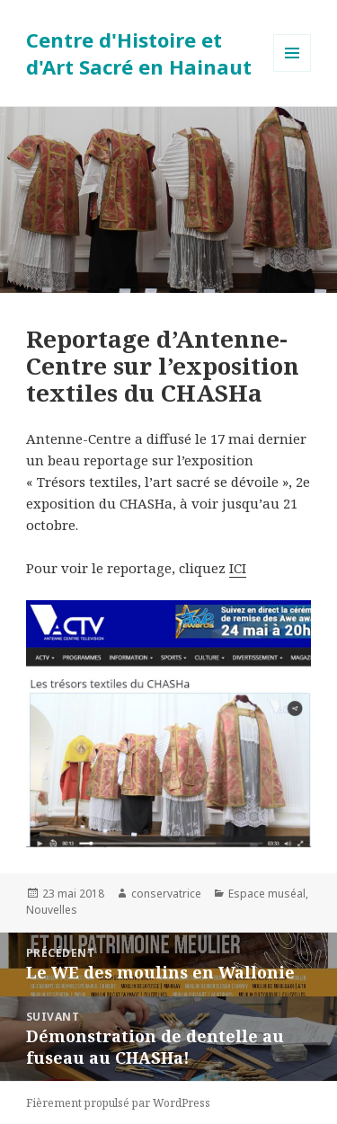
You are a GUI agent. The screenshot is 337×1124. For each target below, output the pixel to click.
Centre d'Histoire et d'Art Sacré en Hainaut (139, 53)
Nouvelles (51, 909)
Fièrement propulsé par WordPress (118, 1103)
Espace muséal (267, 893)
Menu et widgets (292, 71)
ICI (237, 568)
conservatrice (166, 893)
